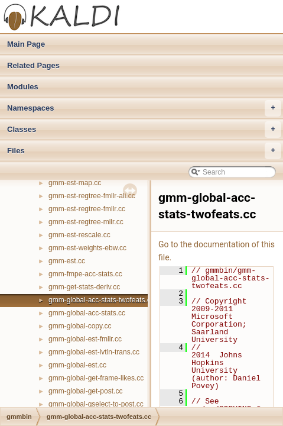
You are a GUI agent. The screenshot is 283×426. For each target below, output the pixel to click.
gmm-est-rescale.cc (79, 235)
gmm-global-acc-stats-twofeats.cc (101, 300)
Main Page (26, 44)
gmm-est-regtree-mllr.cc (85, 222)
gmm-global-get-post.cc (85, 391)
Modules (22, 86)
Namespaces (144, 108)
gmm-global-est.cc (77, 365)
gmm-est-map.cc (74, 183)
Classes (144, 129)
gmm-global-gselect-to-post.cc (96, 404)
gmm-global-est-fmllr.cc (85, 339)
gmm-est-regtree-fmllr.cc (86, 209)
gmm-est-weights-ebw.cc (87, 248)
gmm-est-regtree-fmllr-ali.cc (91, 196)
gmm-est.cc (66, 261)
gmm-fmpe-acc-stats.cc (85, 274)
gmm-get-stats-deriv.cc (84, 287)
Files (144, 151)
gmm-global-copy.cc (79, 326)
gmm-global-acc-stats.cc (86, 313)
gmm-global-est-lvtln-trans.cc (93, 352)
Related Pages (33, 65)
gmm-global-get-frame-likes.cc (96, 378)
